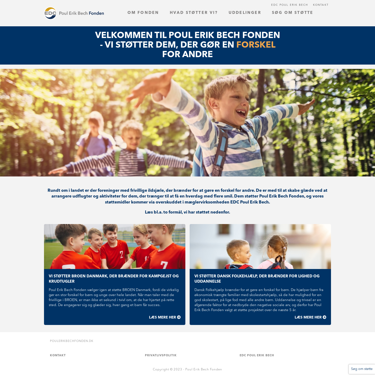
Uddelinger (245, 13)
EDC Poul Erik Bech (289, 5)
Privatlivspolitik (161, 355)
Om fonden (143, 13)
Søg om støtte (362, 369)
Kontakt (321, 5)
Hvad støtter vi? (194, 13)
